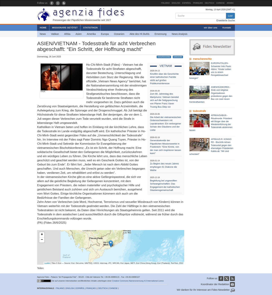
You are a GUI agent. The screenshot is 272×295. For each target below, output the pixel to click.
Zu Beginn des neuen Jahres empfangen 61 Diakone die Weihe (164, 166)
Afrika (67, 34)
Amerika (91, 34)
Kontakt (227, 27)
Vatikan (55, 34)
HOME (43, 27)
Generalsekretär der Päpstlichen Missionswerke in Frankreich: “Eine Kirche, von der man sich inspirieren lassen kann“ (165, 147)
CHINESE (220, 3)
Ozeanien (119, 34)
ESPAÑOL (186, 3)
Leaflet (47, 263)
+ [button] (42, 234)
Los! (230, 15)
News (43, 34)
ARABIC (230, 3)
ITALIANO (165, 3)
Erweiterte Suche (225, 20)
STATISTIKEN (90, 27)
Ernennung (161, 34)
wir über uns (210, 27)
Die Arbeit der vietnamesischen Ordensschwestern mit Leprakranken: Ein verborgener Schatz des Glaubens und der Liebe (165, 123)
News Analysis (179, 34)
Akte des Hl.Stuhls (139, 34)
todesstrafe (178, 57)
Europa (105, 34)
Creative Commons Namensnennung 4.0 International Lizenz (138, 281)
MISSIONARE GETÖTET (65, 27)
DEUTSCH (209, 3)
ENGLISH (176, 3)
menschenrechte (164, 57)
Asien (78, 34)
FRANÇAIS (198, 3)
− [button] (42, 240)
